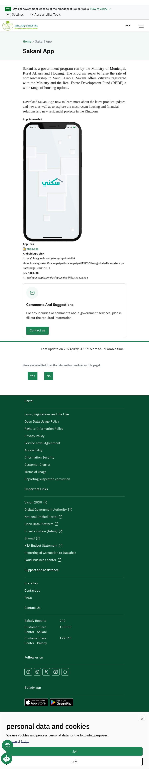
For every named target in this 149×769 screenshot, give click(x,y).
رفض (75, 761)
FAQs (28, 597)
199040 (65, 638)
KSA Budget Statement (40, 545)
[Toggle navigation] (141, 26)
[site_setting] (15, 14)
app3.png (32, 249)
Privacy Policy (34, 436)
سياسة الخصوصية (17, 741)
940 (62, 620)
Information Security (39, 457)
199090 (65, 627)
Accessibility (33, 450)
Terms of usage (35, 472)
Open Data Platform (38, 524)
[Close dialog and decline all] (142, 718)
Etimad (29, 538)
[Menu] (128, 26)
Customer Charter (37, 464)
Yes (32, 376)
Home (27, 41)
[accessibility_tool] (45, 14)
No (49, 376)
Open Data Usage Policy (41, 421)
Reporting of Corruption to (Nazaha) (50, 552)
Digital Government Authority (45, 509)
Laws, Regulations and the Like (46, 414)
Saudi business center (40, 560)
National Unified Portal (40, 516)
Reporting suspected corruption (47, 479)
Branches (31, 583)
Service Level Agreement (42, 443)
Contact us (37, 330)
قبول (74, 751)
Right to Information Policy (43, 428)
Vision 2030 (33, 502)
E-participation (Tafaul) (40, 531)
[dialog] (74, 741)
